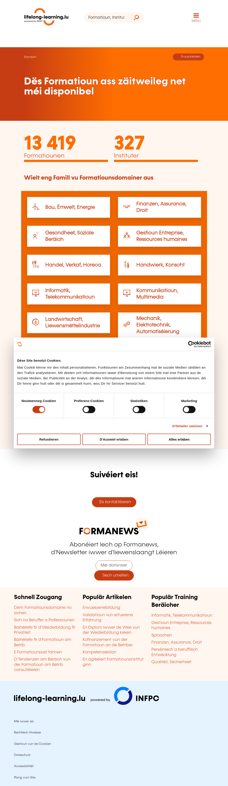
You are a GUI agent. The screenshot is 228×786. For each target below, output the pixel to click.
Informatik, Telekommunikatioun (181, 616)
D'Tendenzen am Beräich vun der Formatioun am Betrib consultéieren (42, 664)
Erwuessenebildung (101, 608)
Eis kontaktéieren (114, 502)
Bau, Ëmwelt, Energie (70, 207)
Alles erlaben (179, 439)
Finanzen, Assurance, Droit (176, 642)
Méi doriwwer (114, 565)
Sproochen (161, 635)
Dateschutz (22, 755)
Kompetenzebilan (99, 652)
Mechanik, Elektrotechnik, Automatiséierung (157, 325)
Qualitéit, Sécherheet (171, 662)
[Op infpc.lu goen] (86, 704)
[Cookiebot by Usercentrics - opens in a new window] (191, 344)
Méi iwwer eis (24, 721)
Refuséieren (49, 439)
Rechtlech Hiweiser (27, 732)
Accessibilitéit (24, 766)
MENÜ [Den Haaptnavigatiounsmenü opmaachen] (196, 21)
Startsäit (30, 57)
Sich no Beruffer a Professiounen (44, 620)
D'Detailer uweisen (187, 426)
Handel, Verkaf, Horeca (73, 265)
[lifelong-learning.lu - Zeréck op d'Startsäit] (46, 17)
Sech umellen (113, 575)
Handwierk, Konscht (160, 265)
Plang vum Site (24, 777)
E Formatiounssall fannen (38, 652)
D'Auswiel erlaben (114, 439)
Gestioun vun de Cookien (32, 743)
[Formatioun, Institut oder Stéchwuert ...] (106, 17)
